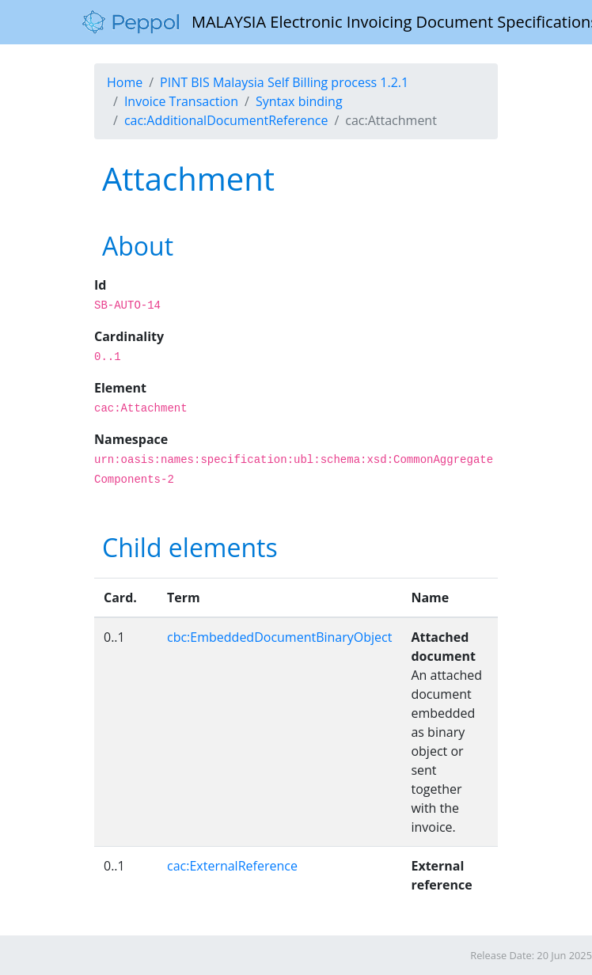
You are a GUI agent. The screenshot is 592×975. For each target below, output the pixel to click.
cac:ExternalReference (232, 865)
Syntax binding (299, 101)
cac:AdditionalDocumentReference (226, 120)
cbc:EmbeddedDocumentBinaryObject (279, 637)
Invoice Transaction (181, 101)
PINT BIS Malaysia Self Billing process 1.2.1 (284, 82)
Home (124, 82)
